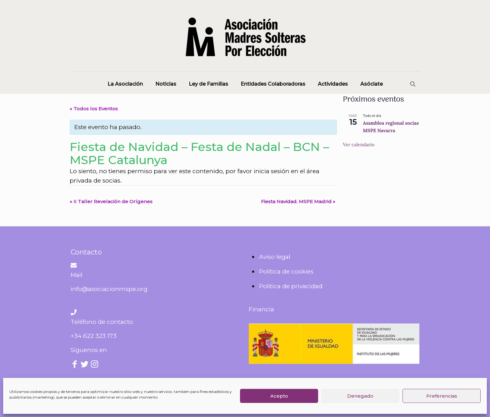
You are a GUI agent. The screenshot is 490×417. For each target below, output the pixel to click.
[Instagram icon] (94, 365)
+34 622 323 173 (94, 335)
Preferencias (441, 396)
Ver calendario (358, 145)
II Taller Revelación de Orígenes (111, 201)
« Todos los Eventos (94, 109)
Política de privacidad (290, 286)
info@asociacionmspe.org (109, 289)
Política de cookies (286, 271)
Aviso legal (274, 256)
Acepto (279, 396)
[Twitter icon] (85, 365)
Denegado (360, 396)
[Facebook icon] (75, 365)
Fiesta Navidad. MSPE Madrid (298, 201)
